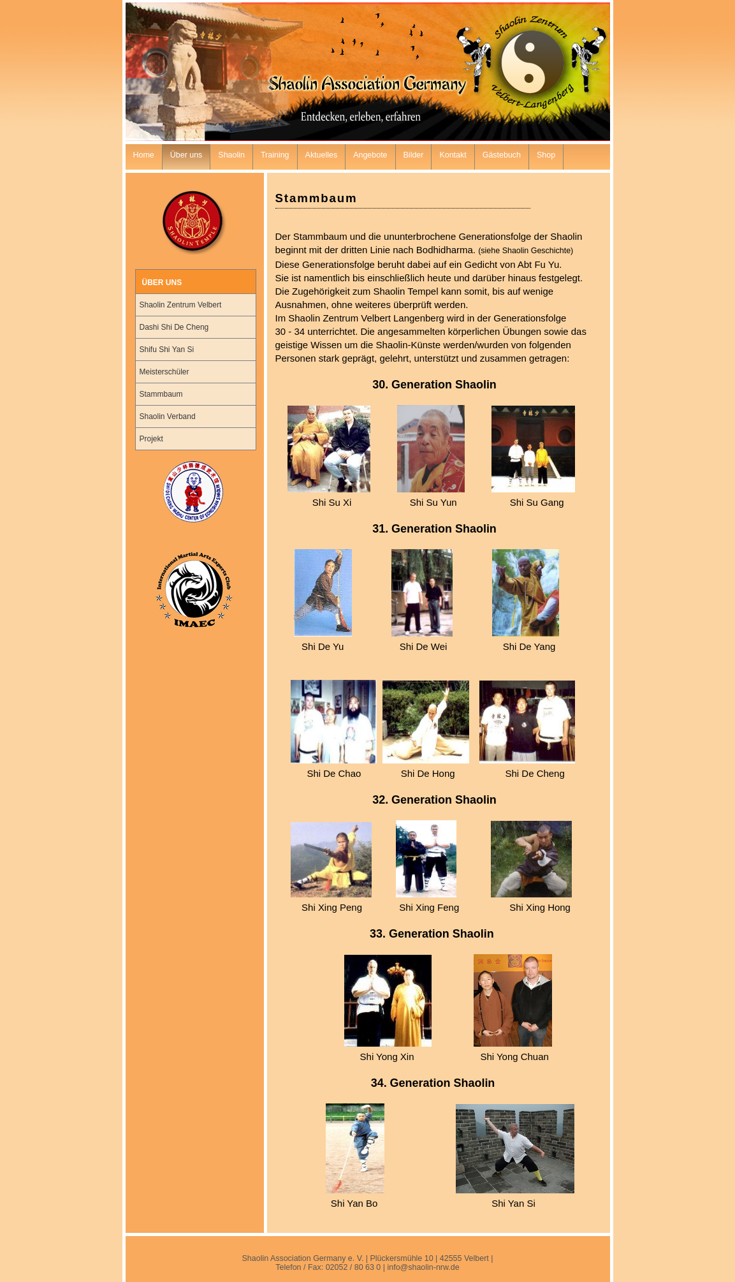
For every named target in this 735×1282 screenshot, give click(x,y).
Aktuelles (321, 155)
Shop (546, 155)
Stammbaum (161, 394)
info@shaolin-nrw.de (423, 1267)
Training (275, 155)
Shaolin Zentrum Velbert (181, 304)
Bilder (414, 155)
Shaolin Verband (168, 416)
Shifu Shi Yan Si (167, 349)
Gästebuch (502, 155)
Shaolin (231, 155)
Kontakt (452, 155)
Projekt (151, 438)
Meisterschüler (164, 371)
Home (143, 155)
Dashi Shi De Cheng (174, 327)
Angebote (370, 155)
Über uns (186, 155)
